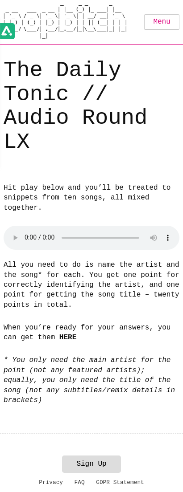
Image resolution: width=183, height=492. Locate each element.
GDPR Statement (120, 482)
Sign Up (91, 464)
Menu (161, 22)
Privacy (51, 482)
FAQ (80, 482)
